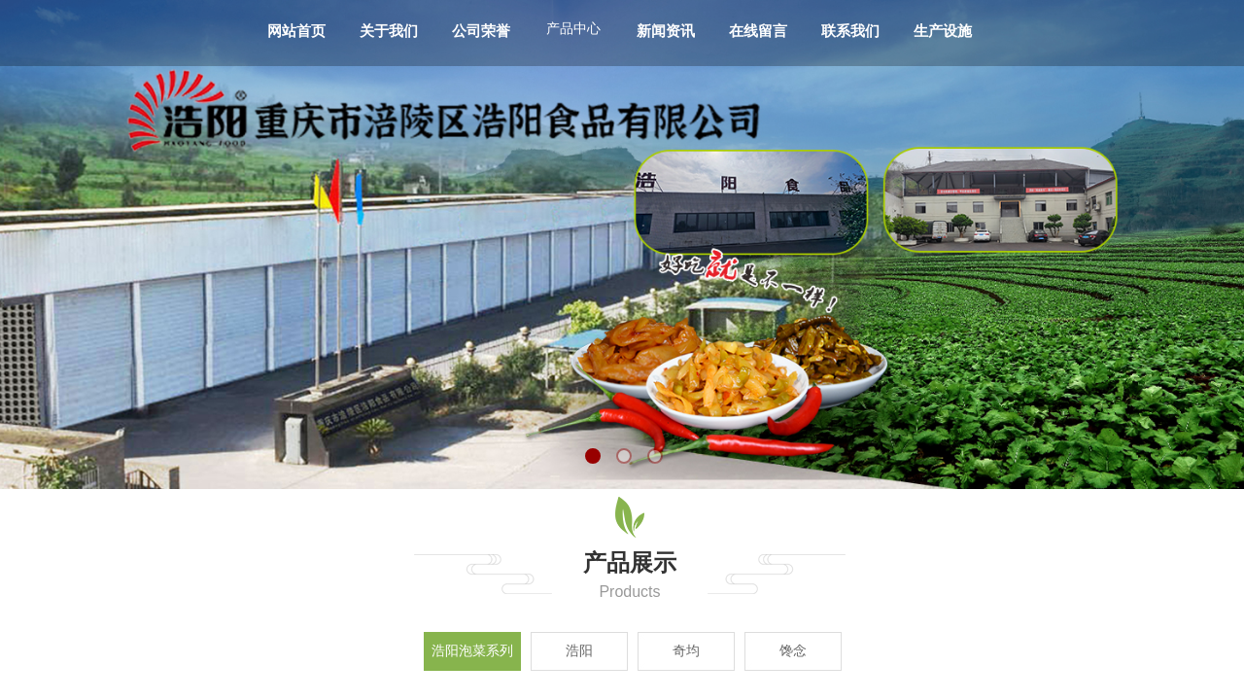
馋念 (793, 651)
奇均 (686, 651)
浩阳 (579, 651)
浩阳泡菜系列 (472, 651)
